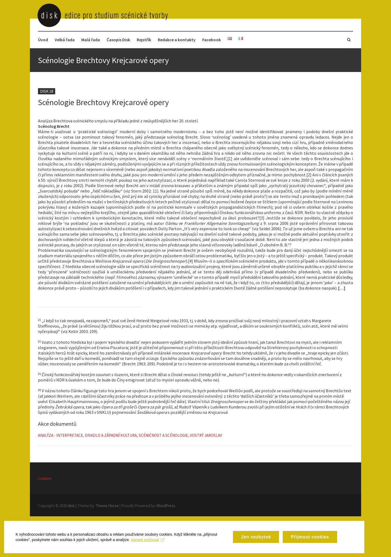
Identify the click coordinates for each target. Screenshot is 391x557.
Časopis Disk (118, 39)
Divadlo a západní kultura (111, 435)
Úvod (43, 39)
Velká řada (65, 39)
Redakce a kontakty (176, 39)
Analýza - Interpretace (60, 435)
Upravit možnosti (151, 553)
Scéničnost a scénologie (163, 435)
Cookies (44, 478)
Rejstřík (144, 39)
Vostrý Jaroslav (206, 435)
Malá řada (90, 39)
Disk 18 (46, 91)
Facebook (211, 39)
